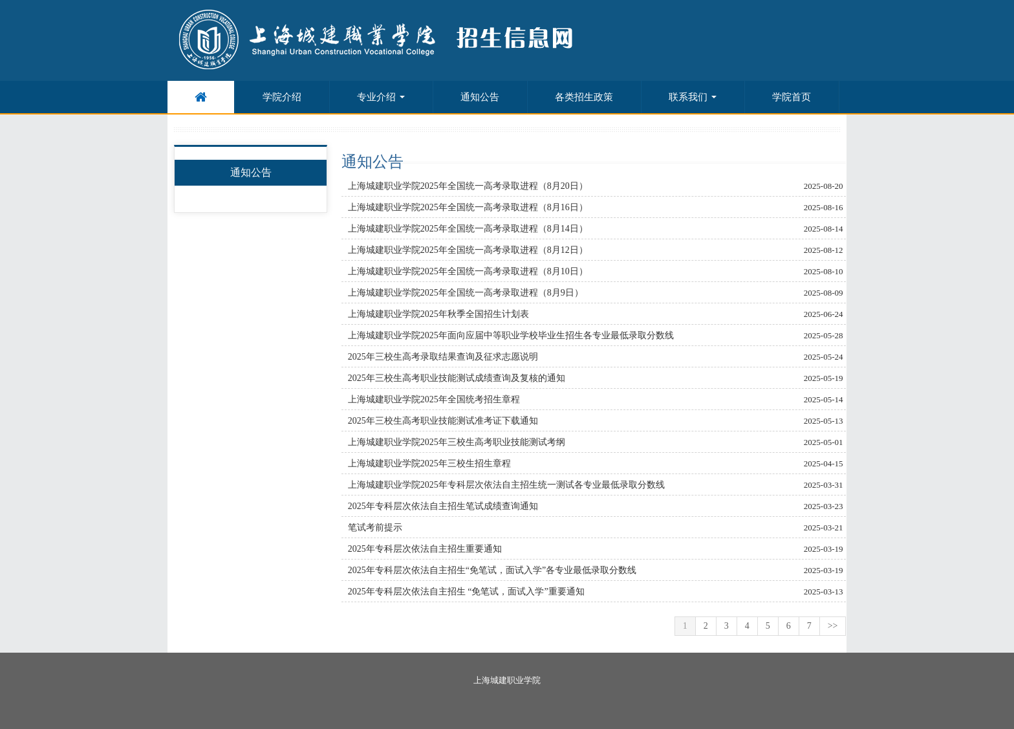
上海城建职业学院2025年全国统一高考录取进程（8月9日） (465, 293)
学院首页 (791, 97)
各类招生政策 (584, 97)
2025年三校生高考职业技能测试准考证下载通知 (443, 421)
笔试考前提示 (375, 527)
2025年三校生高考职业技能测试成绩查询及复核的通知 (456, 378)
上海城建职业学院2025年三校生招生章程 (429, 463)
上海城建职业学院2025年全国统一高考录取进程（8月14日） (468, 229)
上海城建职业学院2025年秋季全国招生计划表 (438, 314)
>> (833, 626)
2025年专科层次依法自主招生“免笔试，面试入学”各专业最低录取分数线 (492, 570)
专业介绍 (381, 97)
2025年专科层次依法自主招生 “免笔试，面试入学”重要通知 (466, 591)
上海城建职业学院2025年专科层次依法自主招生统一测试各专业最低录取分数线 (506, 485)
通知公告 (479, 97)
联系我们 (693, 97)
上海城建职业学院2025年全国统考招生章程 (434, 399)
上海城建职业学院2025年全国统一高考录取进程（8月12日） (468, 250)
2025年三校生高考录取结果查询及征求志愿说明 (443, 357)
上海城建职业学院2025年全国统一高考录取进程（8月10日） (468, 271)
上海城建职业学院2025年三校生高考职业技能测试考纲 (456, 442)
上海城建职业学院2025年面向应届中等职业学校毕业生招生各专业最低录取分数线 (511, 335)
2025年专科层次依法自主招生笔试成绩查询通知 (443, 506)
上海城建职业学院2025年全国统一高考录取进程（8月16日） (468, 207)
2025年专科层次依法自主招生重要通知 (425, 549)
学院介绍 (282, 97)
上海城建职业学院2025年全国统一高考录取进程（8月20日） (468, 186)
